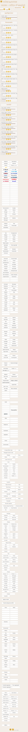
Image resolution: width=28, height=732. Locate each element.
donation (19, 7)
